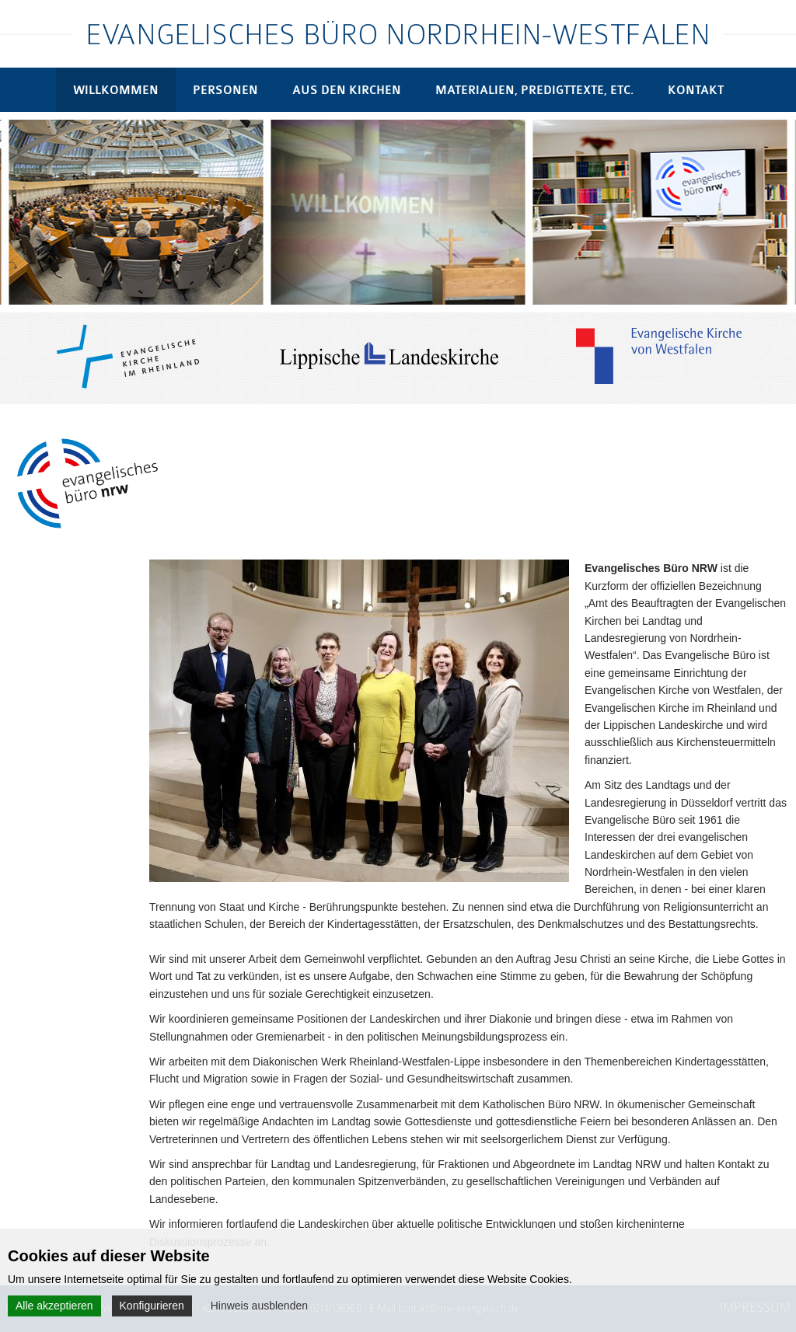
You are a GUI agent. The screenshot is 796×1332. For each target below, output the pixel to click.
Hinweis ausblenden (259, 1305)
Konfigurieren (152, 1305)
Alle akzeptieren (54, 1305)
